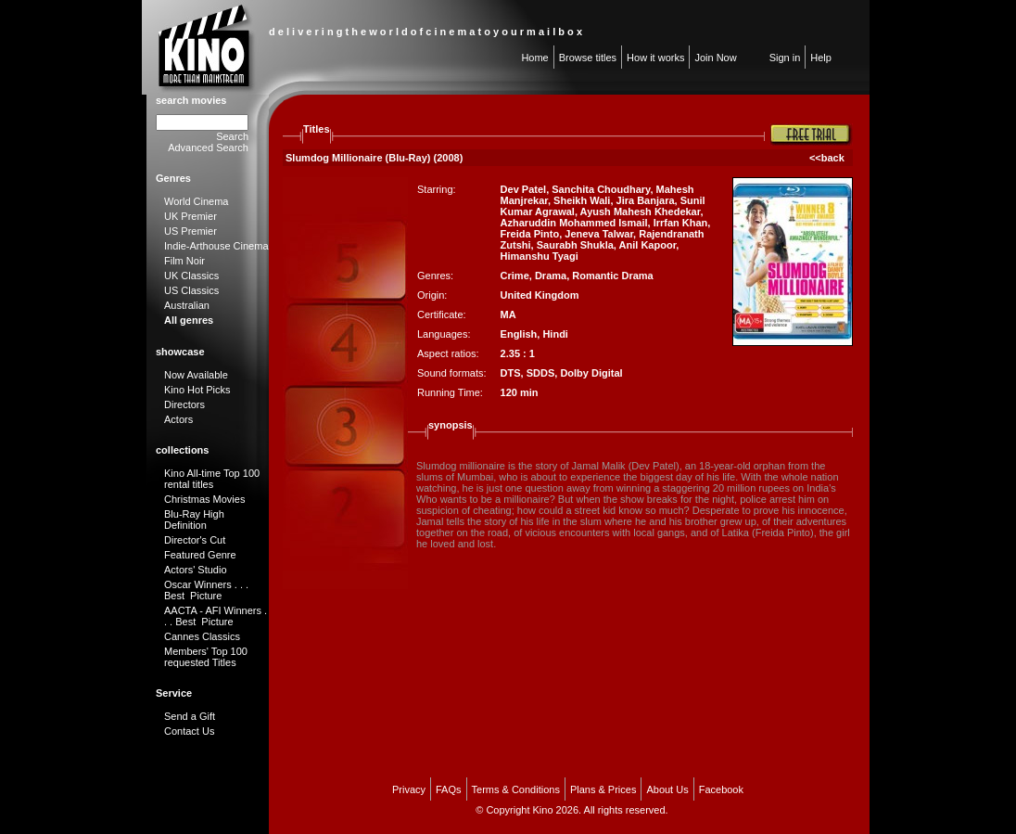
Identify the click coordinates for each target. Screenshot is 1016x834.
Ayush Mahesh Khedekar (640, 211)
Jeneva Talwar (599, 233)
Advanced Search (208, 147)
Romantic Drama (612, 275)
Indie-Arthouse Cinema (216, 245)
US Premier (190, 231)
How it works (655, 57)
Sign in (785, 57)
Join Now (715, 57)
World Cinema (196, 201)
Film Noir (184, 260)
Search (232, 136)
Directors (184, 404)
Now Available (196, 374)
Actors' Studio (195, 569)
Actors (178, 419)
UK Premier (190, 216)
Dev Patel (524, 189)
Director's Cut (194, 539)
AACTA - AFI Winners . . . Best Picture (215, 616)
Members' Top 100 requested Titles (206, 657)
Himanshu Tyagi (539, 256)
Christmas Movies (204, 499)
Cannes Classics (202, 636)
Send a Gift (189, 716)
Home (534, 57)
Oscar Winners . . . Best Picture (206, 590)
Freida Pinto (530, 233)
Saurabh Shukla (575, 244)
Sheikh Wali (581, 200)
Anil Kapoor (648, 244)
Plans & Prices (603, 789)
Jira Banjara (645, 200)
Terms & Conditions (516, 789)
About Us (667, 789)
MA (508, 314)
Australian (187, 305)
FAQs (449, 789)
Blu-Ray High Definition (194, 519)
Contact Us (189, 731)
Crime (515, 275)
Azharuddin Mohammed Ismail (574, 222)
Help (821, 57)
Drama (550, 275)
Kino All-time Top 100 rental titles (212, 479)
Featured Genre (200, 554)
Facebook (721, 789)
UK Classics (191, 275)
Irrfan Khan (681, 222)
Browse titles (587, 57)
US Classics (191, 290)
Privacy (408, 789)
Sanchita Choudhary (601, 189)
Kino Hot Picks (197, 389)
